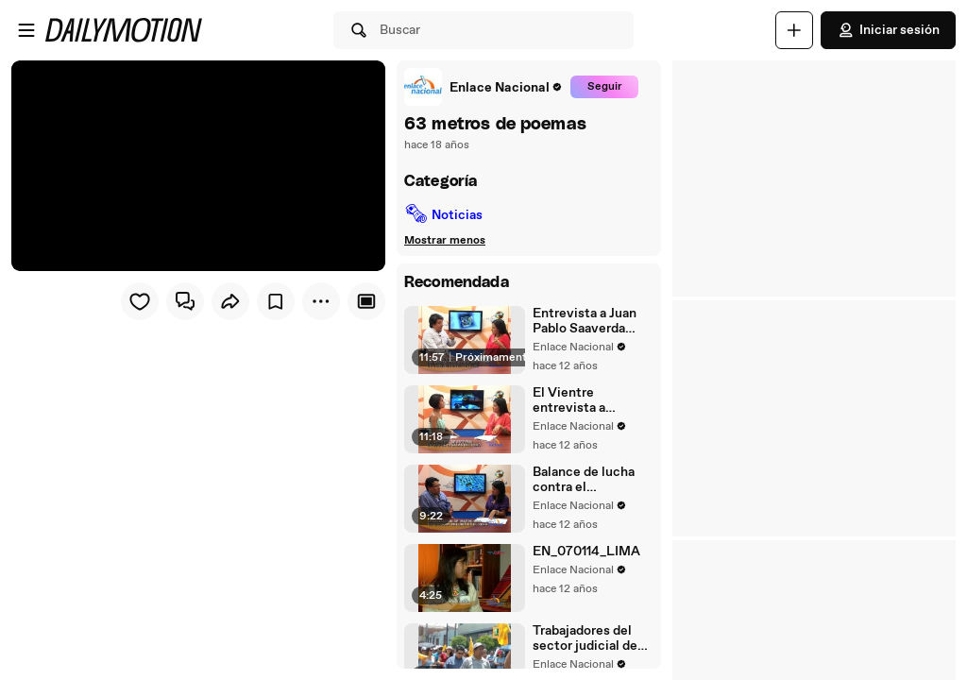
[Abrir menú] (26, 30)
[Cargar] (794, 30)
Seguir (604, 86)
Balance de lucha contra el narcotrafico (584, 480)
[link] (483, 87)
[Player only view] (366, 301)
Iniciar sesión (888, 30)
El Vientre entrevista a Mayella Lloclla (579, 400)
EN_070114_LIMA (586, 551)
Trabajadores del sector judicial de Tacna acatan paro (586, 638)
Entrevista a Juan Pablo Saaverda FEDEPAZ (584, 321)
